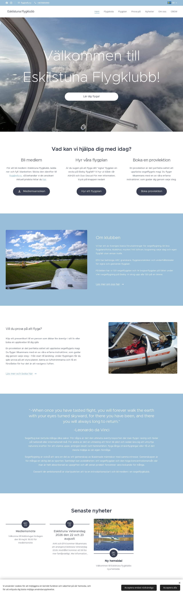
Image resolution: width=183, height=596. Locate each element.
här (44, 179)
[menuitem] (98, 11)
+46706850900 (43, 2)
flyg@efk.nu (26, 2)
